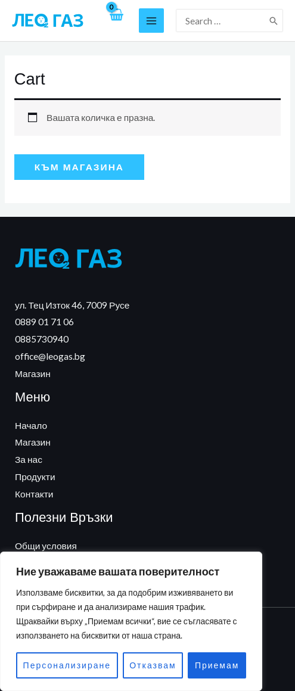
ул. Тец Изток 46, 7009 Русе (72, 305)
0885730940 (42, 339)
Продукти (35, 476)
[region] (131, 621)
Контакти (34, 493)
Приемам (217, 665)
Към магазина (79, 167)
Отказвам (152, 665)
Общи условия (46, 545)
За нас (28, 459)
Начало (31, 425)
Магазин (33, 373)
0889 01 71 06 (44, 321)
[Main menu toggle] (151, 20)
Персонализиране (67, 665)
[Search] (274, 21)
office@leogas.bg (50, 356)
